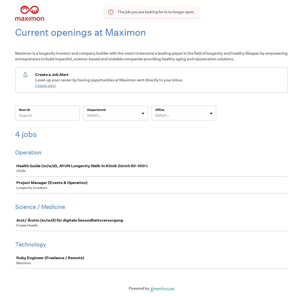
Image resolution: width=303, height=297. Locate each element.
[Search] (47, 116)
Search (24, 110)
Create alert (45, 85)
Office (160, 110)
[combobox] (87, 115)
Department (96, 110)
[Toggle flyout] (143, 113)
